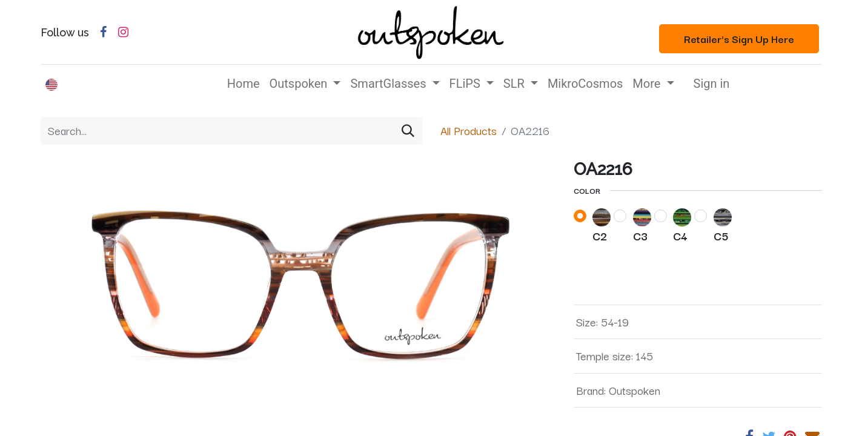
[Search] (408, 131)
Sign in (712, 83)
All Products (468, 130)
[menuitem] (243, 83)
